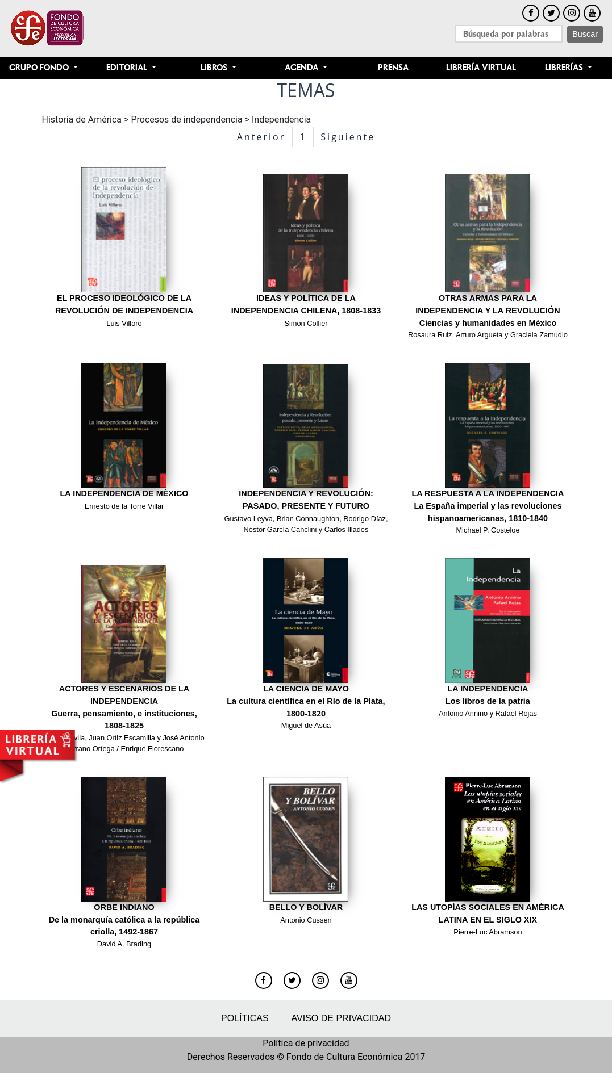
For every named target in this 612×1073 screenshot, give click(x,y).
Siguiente (347, 137)
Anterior (261, 137)
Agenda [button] (302, 67)
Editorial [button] (127, 67)
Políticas (245, 1018)
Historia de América (82, 119)
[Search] (509, 34)
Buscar (585, 34)
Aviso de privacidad (341, 1018)
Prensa (393, 67)
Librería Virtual (481, 67)
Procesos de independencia (186, 119)
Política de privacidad (306, 1043)
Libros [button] (215, 67)
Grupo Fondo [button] (40, 67)
